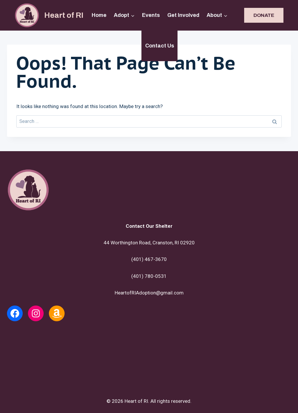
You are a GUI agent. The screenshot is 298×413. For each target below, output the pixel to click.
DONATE (263, 15)
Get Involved (183, 15)
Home (99, 15)
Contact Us (159, 46)
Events (151, 15)
